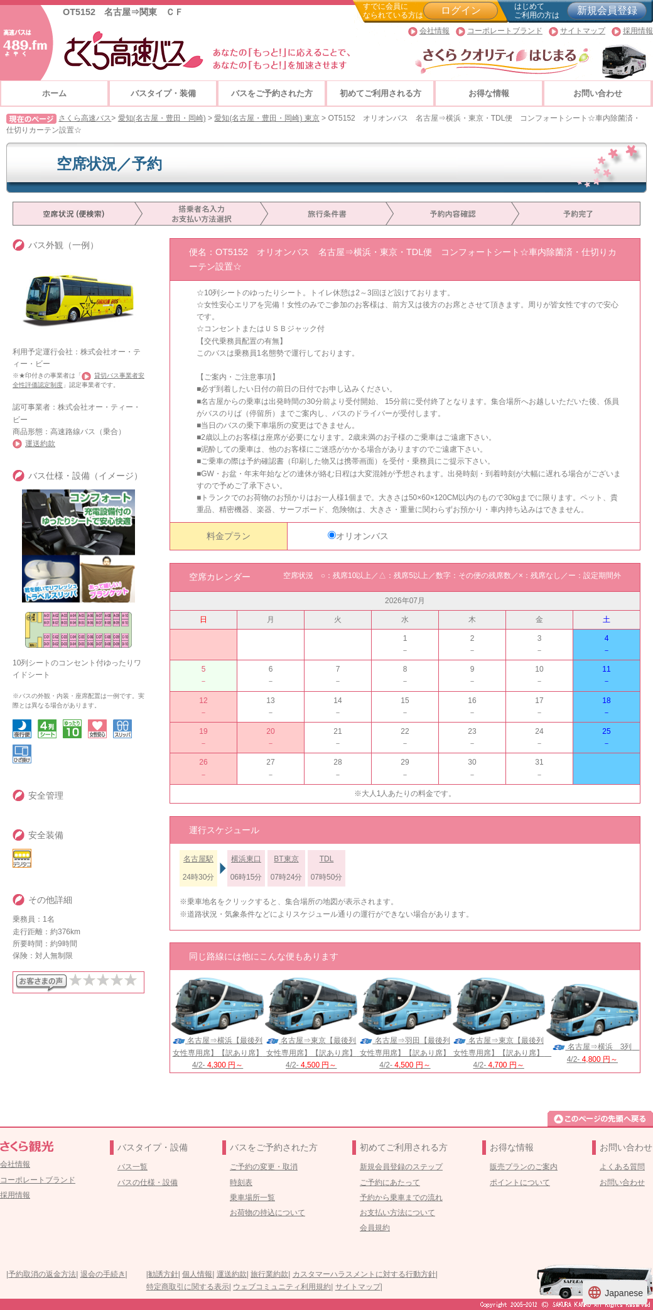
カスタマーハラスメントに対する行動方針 (364, 1274)
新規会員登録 (607, 10)
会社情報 (434, 30)
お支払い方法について (397, 1212)
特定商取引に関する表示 (187, 1286)
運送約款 (40, 443)
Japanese (615, 1292)
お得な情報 (488, 93)
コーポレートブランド (504, 30)
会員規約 (375, 1227)
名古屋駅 (198, 858)
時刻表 (241, 1182)
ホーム (54, 93)
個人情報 (197, 1274)
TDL (327, 858)
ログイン (461, 10)
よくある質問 (622, 1166)
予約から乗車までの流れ (401, 1197)
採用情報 (638, 30)
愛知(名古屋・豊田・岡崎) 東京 (266, 118)
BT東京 (286, 858)
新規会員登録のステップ (401, 1166)
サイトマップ (582, 30)
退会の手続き (103, 1274)
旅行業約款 (269, 1274)
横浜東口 (246, 858)
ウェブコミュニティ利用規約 (282, 1286)
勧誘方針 (163, 1274)
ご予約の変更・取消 (264, 1166)
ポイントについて (520, 1182)
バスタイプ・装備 (163, 93)
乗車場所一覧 (252, 1197)
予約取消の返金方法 (42, 1274)
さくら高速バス (84, 118)
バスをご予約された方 (272, 93)
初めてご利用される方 (380, 93)
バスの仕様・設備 (147, 1182)
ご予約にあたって (390, 1182)
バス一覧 (132, 1166)
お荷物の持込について (267, 1212)
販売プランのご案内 (524, 1166)
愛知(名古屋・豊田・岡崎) (162, 118)
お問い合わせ (597, 93)
